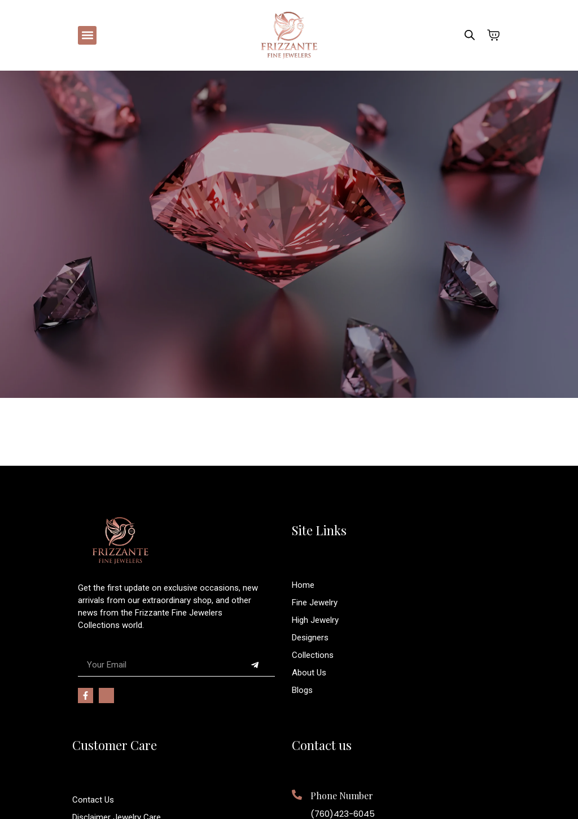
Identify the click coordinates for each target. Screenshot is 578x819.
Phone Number (341, 795)
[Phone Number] (297, 795)
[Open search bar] (469, 35)
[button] (87, 35)
